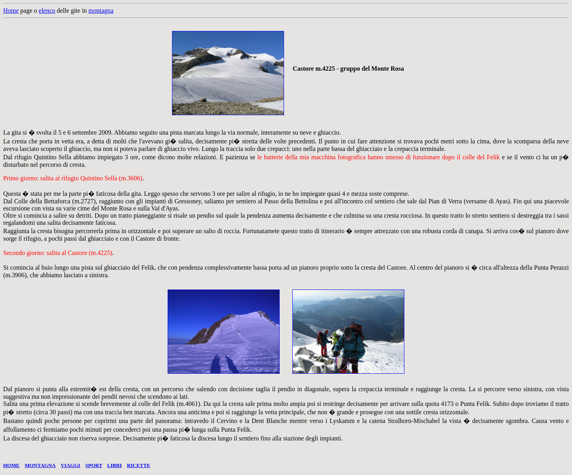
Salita (10, 403)
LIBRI (114, 465)
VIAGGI (70, 465)
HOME (11, 465)
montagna (101, 10)
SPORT (93, 465)
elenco (47, 10)
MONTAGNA (40, 465)
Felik (148, 267)
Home (11, 10)
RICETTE (139, 465)
